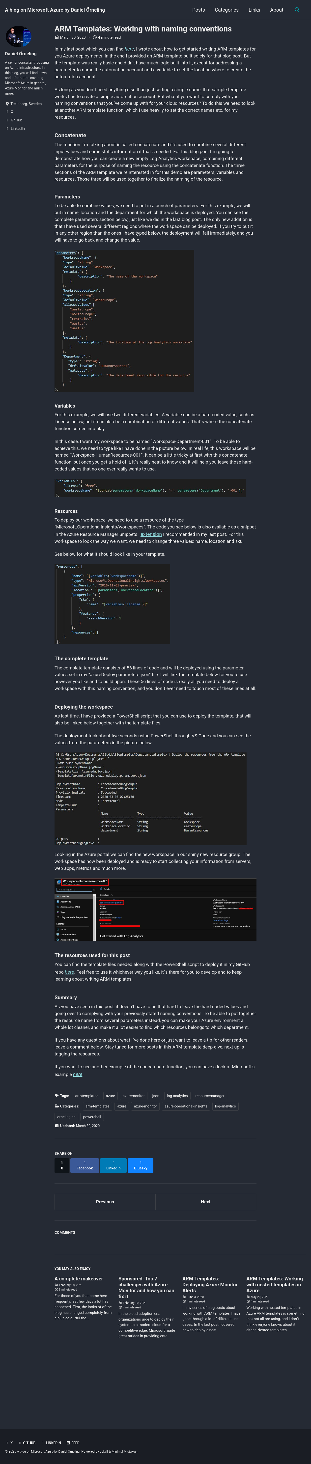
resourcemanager (210, 1159)
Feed (75, 1443)
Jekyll (109, 1451)
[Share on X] (62, 1226)
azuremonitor (134, 1159)
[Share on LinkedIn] (115, 1226)
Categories (225, 10)
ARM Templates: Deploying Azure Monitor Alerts (210, 1345)
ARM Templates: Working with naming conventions (143, 28)
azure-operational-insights (186, 1170)
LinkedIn (52, 1443)
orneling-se (66, 1180)
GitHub (27, 1443)
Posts (197, 10)
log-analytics (177, 1159)
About (275, 10)
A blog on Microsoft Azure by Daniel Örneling (55, 10)
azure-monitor (145, 1170)
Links (253, 10)
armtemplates (86, 1159)
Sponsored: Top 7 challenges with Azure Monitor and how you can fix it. (146, 1348)
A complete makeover (79, 1339)
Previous (105, 1261)
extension (175, 560)
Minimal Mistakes (130, 1451)
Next (205, 1261)
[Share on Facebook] (85, 1226)
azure (110, 1159)
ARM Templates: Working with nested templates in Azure (274, 1345)
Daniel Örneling (22, 54)
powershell (92, 1180)
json (155, 1159)
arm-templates (97, 1170)
